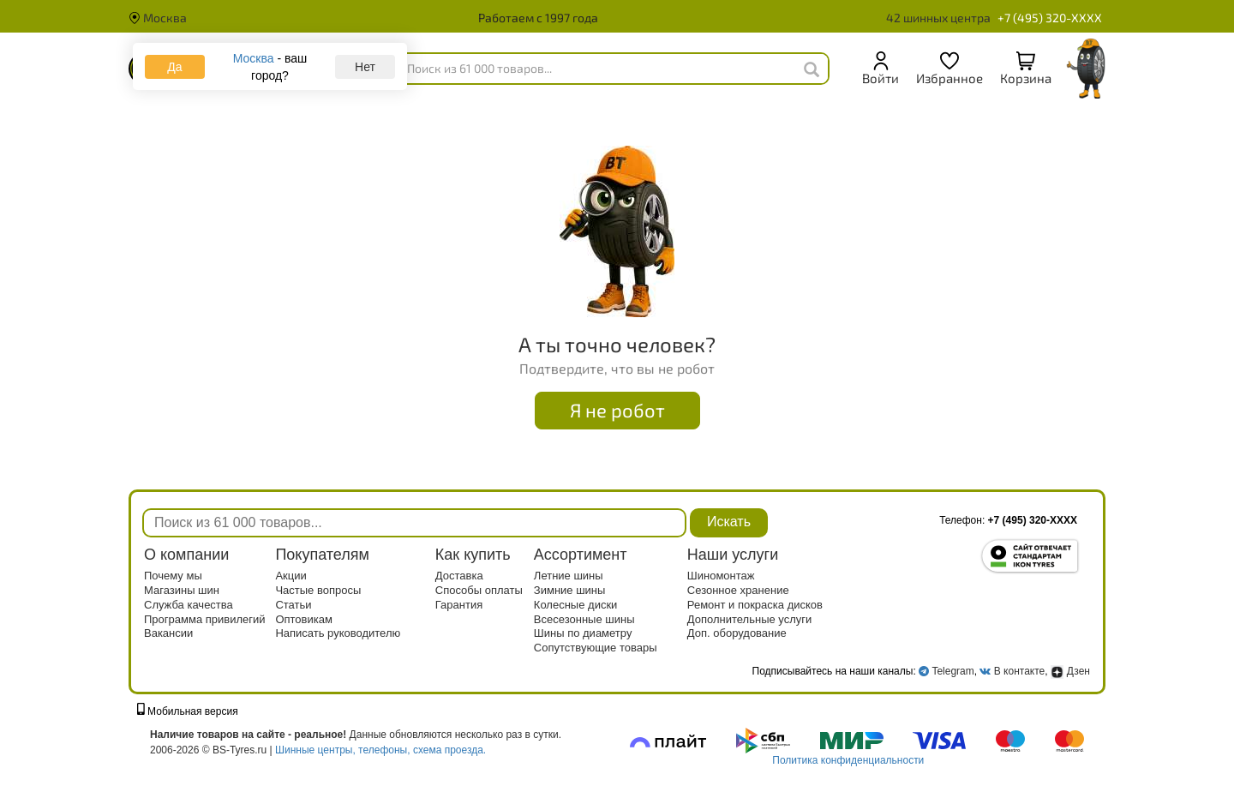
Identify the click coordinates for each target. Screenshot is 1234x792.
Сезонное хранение (738, 590)
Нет (365, 67)
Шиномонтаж (721, 575)
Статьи (293, 604)
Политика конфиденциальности (848, 760)
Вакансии (168, 633)
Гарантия (458, 604)
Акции (290, 575)
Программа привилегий (205, 619)
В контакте (1019, 671)
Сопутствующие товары (595, 647)
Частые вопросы (318, 590)
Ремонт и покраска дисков (755, 604)
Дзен (1070, 671)
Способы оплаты (479, 590)
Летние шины (568, 575)
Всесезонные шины (584, 619)
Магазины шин (181, 590)
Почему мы (173, 575)
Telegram (952, 671)
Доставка (459, 575)
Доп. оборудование (737, 633)
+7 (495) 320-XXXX (1049, 17)
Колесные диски (576, 604)
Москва (158, 17)
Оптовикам (303, 619)
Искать (729, 521)
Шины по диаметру (583, 633)
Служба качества (188, 604)
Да (174, 67)
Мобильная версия (187, 711)
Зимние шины (570, 590)
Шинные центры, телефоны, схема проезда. (380, 750)
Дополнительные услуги (749, 619)
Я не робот (617, 410)
